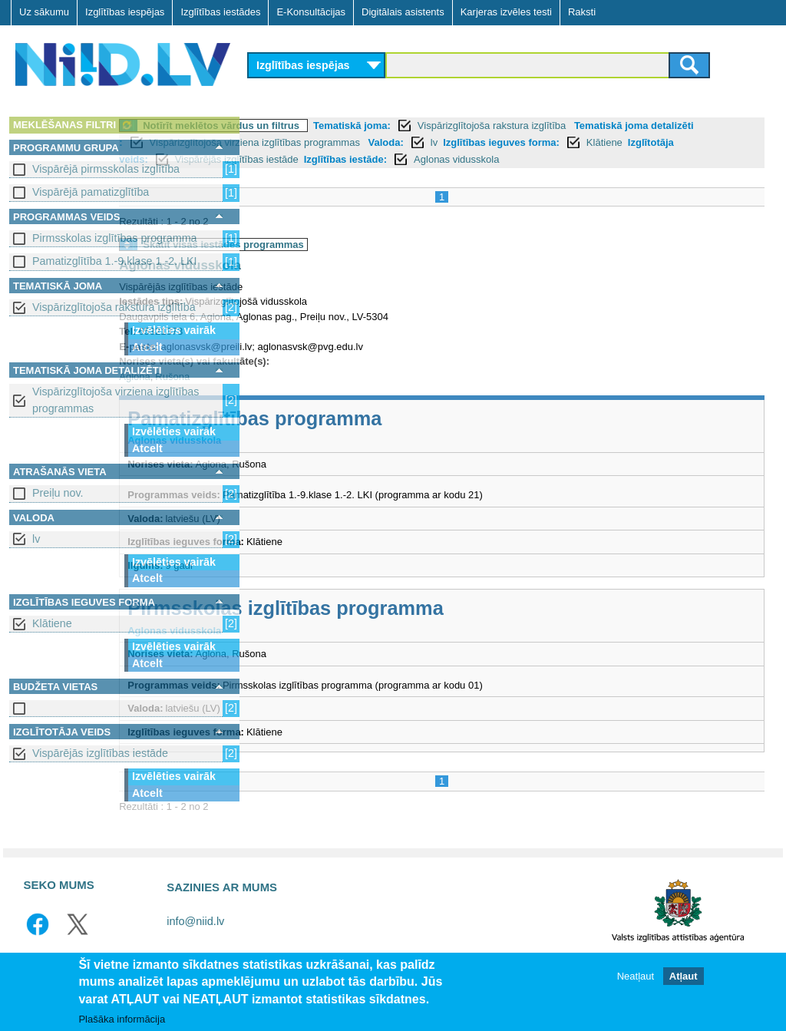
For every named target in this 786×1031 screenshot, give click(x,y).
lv (36, 539)
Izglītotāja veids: (389, 159)
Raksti (582, 12)
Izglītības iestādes (220, 12)
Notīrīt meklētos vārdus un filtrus (354, 125)
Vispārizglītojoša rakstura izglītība (114, 307)
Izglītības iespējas (124, 12)
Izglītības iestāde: (626, 159)
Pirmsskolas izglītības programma (114, 238)
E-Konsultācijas (310, 12)
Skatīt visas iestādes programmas (356, 261)
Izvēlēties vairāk (174, 330)
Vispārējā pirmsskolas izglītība (106, 169)
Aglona (267, 393)
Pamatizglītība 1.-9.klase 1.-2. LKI (114, 261)
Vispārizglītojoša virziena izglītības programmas (115, 399)
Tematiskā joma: (484, 125)
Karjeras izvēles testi (506, 12)
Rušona (305, 393)
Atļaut (683, 976)
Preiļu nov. (58, 493)
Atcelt (147, 347)
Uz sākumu (44, 12)
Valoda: (589, 142)
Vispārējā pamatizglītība (90, 192)
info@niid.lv (195, 938)
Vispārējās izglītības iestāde (100, 753)
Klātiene (52, 623)
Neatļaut (635, 976)
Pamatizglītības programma (387, 435)
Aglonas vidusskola (313, 283)
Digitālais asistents (403, 12)
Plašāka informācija (121, 1019)
